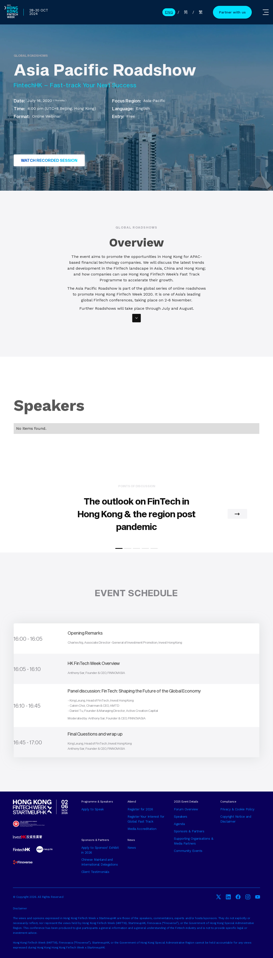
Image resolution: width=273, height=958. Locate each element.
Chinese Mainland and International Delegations (99, 862)
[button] (237, 514)
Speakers (180, 816)
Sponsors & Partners (189, 831)
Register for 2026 (140, 809)
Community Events (188, 851)
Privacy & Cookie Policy (237, 809)
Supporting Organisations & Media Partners (193, 841)
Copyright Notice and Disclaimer (235, 819)
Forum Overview (186, 809)
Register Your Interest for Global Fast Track (145, 819)
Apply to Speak (92, 809)
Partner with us (232, 12)
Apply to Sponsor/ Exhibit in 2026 (100, 850)
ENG (169, 12)
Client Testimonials (95, 872)
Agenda (179, 824)
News (131, 847)
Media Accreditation (141, 829)
